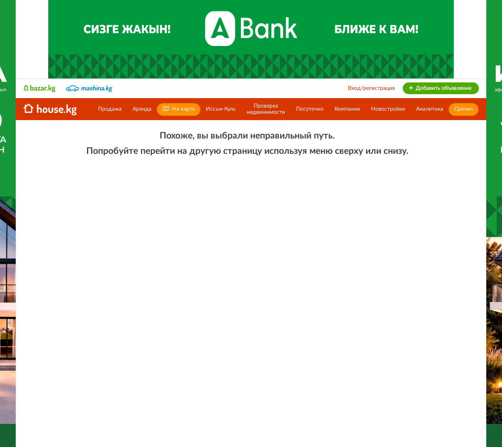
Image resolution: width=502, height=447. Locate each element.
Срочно (463, 109)
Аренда (142, 109)
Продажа (110, 109)
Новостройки (388, 109)
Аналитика (429, 109)
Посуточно (310, 109)
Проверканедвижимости (266, 109)
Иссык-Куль (221, 109)
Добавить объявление (439, 88)
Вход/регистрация (371, 88)
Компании (347, 109)
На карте (178, 109)
